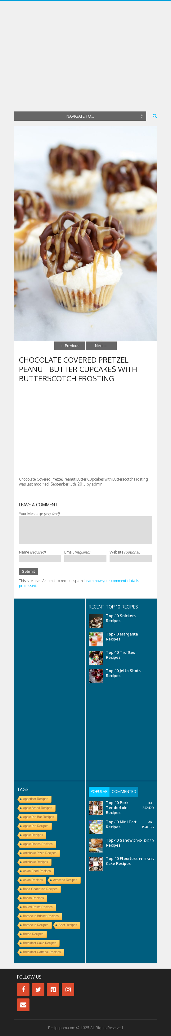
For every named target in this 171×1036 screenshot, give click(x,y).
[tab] (99, 792)
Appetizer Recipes (35, 799)
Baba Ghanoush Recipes (40, 889)
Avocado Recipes (65, 880)
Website (125, 552)
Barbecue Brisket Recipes (41, 916)
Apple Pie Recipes (35, 826)
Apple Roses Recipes (38, 844)
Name (32, 552)
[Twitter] (38, 989)
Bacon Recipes (33, 898)
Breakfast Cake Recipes (39, 943)
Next (101, 345)
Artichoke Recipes (35, 862)
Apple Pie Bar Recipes (38, 817)
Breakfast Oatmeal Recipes (42, 952)
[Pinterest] (53, 989)
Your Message (39, 513)
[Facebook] (23, 989)
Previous (69, 345)
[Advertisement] (85, 63)
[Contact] (23, 1004)
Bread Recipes (33, 934)
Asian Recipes (33, 880)
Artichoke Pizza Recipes (39, 853)
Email (77, 552)
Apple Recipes (33, 835)
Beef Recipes (68, 925)
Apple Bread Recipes (37, 808)
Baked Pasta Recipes (38, 907)
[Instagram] (68, 989)
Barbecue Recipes (35, 925)
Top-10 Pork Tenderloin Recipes (117, 807)
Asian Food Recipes (37, 871)
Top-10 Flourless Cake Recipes (121, 861)
